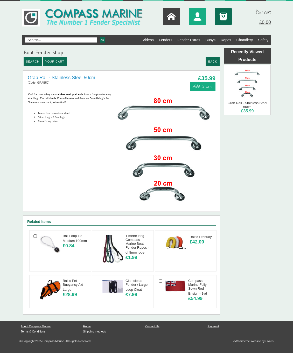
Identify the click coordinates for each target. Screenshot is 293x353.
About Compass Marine (36, 326)
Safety (263, 40)
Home (86, 326)
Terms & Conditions (33, 331)
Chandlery (244, 40)
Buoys (210, 40)
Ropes (226, 40)
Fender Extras (188, 40)
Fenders (165, 40)
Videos (148, 40)
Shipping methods (94, 331)
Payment (213, 326)
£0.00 (265, 22)
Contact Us (152, 326)
